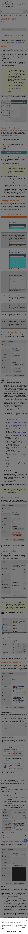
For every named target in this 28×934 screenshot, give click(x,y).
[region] (14, 926)
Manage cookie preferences (14, 931)
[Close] (26, 920)
